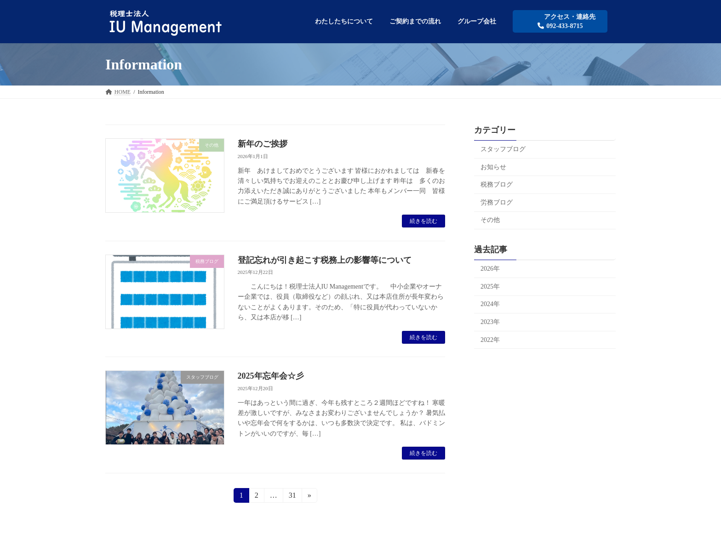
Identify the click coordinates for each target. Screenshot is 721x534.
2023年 (490, 321)
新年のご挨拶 (262, 143)
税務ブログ (497, 185)
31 (292, 497)
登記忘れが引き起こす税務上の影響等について (325, 260)
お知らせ (493, 167)
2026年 (490, 269)
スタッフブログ (503, 149)
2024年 (490, 304)
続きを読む (423, 221)
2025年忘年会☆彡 (271, 376)
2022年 (490, 339)
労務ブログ (497, 202)
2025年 (490, 286)
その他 (490, 220)
